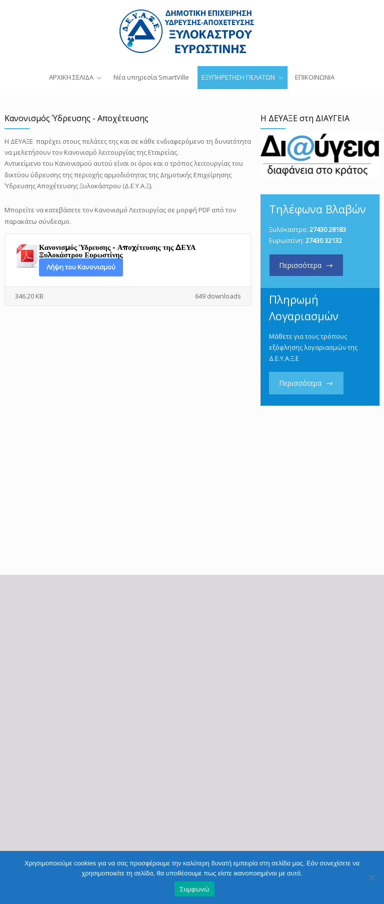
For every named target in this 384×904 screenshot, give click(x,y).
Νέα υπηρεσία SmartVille (151, 77)
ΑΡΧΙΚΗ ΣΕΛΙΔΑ (71, 77)
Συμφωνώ (195, 889)
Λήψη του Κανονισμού (81, 266)
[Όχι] (371, 877)
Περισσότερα (300, 265)
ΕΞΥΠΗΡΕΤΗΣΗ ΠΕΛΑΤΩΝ (238, 77)
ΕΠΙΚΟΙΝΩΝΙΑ (314, 77)
